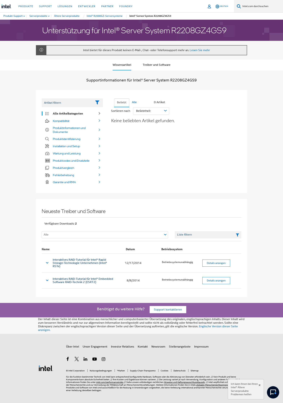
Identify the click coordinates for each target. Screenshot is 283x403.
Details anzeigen (216, 263)
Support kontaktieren (168, 309)
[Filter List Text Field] (67, 102)
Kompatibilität (61, 121)
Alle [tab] (134, 102)
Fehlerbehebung (63, 175)
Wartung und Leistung (66, 153)
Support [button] (45, 6)
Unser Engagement (95, 346)
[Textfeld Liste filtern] (208, 234)
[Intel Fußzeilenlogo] (46, 368)
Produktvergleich (63, 168)
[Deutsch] (222, 6)
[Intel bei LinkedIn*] (85, 359)
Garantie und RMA (64, 182)
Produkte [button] (25, 6)
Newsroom (158, 346)
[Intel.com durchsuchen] (262, 6)
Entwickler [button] (86, 6)
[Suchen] (239, 6)
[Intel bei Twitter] (77, 359)
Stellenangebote (180, 346)
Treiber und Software (157, 65)
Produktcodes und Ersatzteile (71, 160)
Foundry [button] (126, 6)
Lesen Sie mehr (200, 50)
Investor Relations (122, 346)
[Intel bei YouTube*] (95, 359)
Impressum (201, 346)
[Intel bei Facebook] (68, 359)
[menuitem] (38, 16)
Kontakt (143, 346)
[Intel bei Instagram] (103, 359)
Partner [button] (107, 6)
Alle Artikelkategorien (68, 113)
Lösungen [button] (65, 6)
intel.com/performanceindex (109, 382)
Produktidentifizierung (66, 139)
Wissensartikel (122, 65)
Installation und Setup (66, 146)
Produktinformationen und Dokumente (69, 130)
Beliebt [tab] (121, 102)
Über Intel (72, 346)
